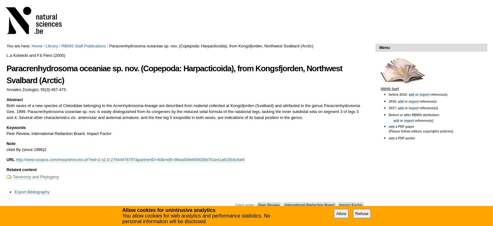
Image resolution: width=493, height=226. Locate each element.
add (411, 94)
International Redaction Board (310, 205)
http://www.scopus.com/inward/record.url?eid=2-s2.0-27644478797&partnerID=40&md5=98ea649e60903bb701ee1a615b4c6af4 (130, 159)
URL (11, 159)
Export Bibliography (31, 192)
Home (37, 46)
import (423, 94)
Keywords (16, 127)
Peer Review (269, 205)
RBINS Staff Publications (83, 46)
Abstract (15, 99)
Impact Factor (350, 205)
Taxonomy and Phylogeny (36, 177)
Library (52, 46)
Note (11, 143)
